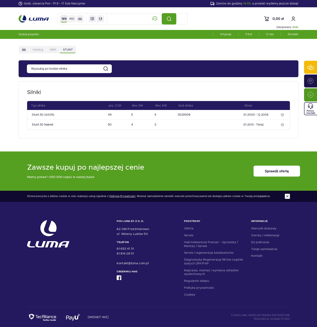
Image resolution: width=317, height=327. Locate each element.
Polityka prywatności (199, 287)
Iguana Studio (280, 318)
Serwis (188, 234)
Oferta (188, 228)
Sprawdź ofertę (265, 170)
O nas (270, 35)
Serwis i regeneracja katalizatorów (209, 252)
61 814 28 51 (125, 253)
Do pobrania (260, 241)
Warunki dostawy (264, 228)
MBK (53, 50)
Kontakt (293, 35)
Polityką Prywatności (122, 195)
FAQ (249, 35)
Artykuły (225, 35)
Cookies (189, 294)
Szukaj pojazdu (29, 35)
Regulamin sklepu (196, 280)
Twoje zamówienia (264, 248)
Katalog (38, 50)
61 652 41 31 (125, 248)
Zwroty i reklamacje (265, 234)
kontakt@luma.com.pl (133, 262)
